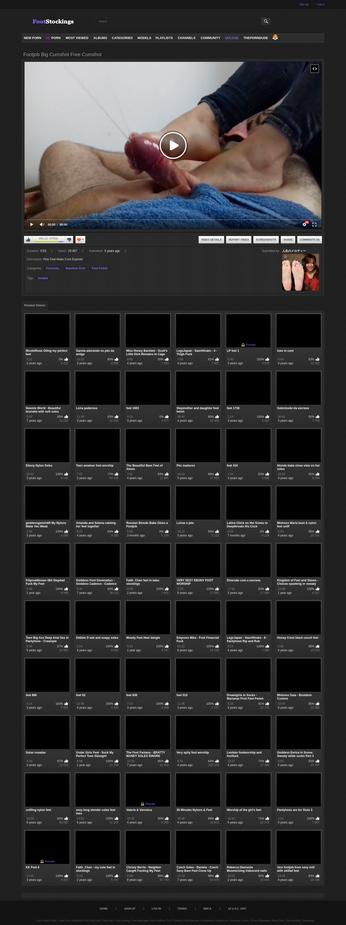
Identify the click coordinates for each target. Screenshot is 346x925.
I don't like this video (69, 239)
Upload (231, 38)
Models (144, 38)
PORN (53, 38)
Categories (122, 38)
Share (288, 239)
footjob (43, 278)
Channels (186, 38)
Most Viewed (77, 38)
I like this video (28, 239)
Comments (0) (310, 239)
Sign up (303, 4)
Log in (320, 4)
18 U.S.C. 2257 (237, 908)
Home (104, 908)
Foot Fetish (100, 268)
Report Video (239, 239)
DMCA (207, 908)
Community (210, 38)
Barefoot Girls (75, 268)
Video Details (211, 239)
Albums (100, 38)
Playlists (164, 38)
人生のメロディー (294, 251)
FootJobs (52, 268)
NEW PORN (32, 38)
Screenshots (266, 239)
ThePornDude (255, 38)
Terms (182, 908)
